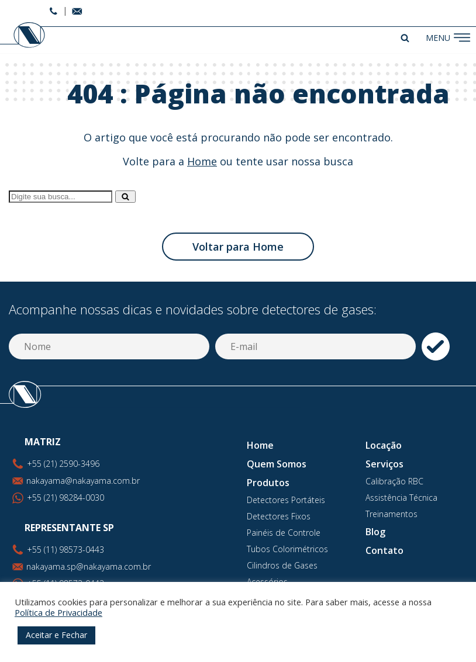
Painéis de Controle (283, 532)
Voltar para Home (238, 247)
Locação (383, 445)
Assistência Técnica (401, 497)
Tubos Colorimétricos (287, 548)
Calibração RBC (394, 481)
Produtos (268, 482)
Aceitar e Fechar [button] (56, 634)
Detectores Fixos (279, 516)
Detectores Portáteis (286, 499)
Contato (384, 550)
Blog (375, 531)
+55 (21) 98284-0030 (65, 497)
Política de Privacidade (58, 612)
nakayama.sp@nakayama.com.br (88, 566)
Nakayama (24, 35)
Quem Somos (276, 463)
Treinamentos (391, 513)
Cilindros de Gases (282, 565)
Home (202, 161)
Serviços (384, 463)
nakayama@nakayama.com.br (83, 480)
